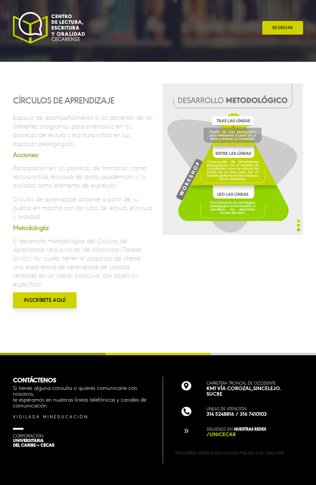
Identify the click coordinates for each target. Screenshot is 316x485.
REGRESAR (282, 27)
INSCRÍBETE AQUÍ (45, 300)
